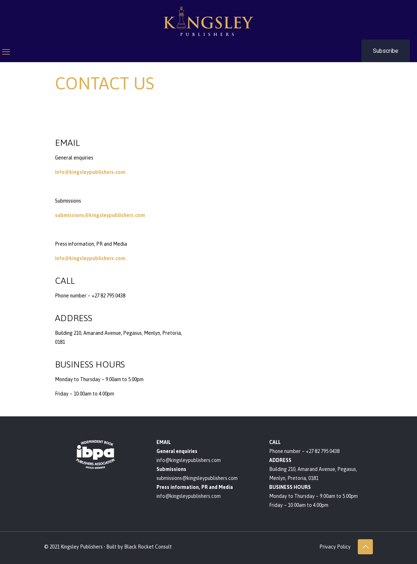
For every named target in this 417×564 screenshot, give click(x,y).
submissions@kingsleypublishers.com (100, 215)
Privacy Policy (335, 547)
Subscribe (385, 50)
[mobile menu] (6, 52)
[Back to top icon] (365, 546)
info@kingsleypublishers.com (90, 172)
